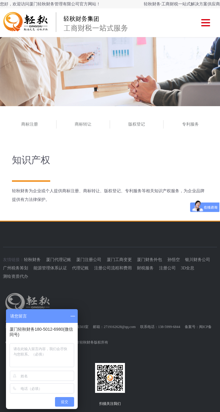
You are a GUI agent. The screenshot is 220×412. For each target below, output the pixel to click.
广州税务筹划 (15, 268)
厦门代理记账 (58, 259)
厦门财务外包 (149, 259)
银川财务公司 (197, 259)
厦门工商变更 (119, 259)
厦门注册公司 (88, 259)
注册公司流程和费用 (113, 268)
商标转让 (83, 124)
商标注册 (29, 124)
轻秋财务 (32, 259)
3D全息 (187, 268)
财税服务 (145, 268)
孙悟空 (173, 259)
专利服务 (190, 124)
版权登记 (136, 124)
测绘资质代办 (15, 276)
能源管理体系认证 (50, 268)
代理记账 (80, 268)
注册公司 (167, 268)
